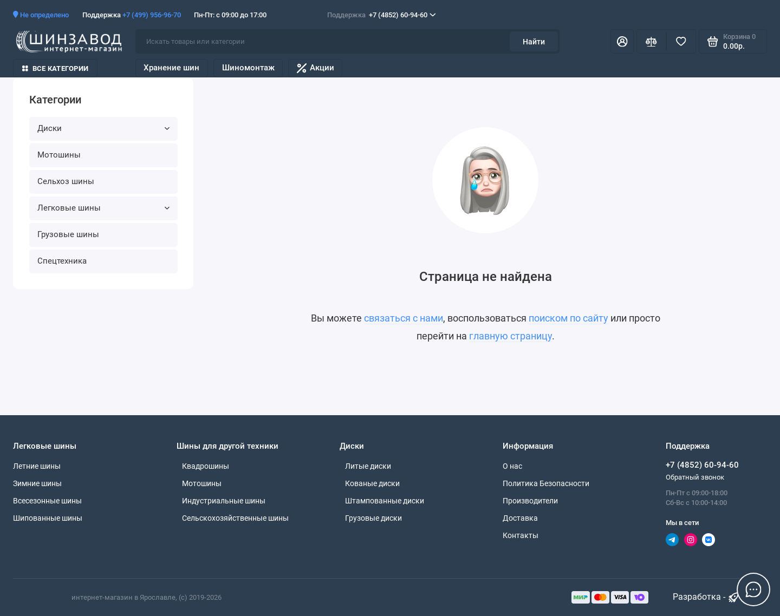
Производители (530, 500)
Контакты (520, 535)
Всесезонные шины (47, 500)
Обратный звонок (695, 477)
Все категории (55, 68)
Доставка (520, 518)
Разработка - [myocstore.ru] (706, 597)
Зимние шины (37, 483)
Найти (534, 41)
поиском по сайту (568, 318)
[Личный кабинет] (622, 41)
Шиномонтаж (248, 68)
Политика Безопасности (546, 483)
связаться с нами (403, 318)
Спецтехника (62, 261)
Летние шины (37, 466)
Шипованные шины (47, 518)
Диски (103, 128)
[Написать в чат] (754, 590)
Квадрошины (205, 466)
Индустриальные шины (223, 500)
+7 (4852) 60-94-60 (381, 15)
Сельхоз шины (65, 181)
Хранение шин (171, 68)
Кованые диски (372, 483)
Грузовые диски (373, 518)
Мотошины (59, 155)
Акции (315, 68)
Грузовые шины (68, 234)
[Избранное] (681, 41)
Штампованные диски (384, 500)
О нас (512, 466)
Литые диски (368, 466)
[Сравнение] (651, 41)
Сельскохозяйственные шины (235, 518)
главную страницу (510, 336)
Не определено (41, 15)
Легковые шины (103, 208)
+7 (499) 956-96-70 (151, 15)
